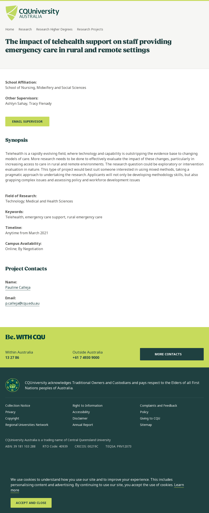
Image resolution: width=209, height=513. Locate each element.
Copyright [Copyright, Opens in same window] (12, 418)
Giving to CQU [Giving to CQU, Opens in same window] (150, 418)
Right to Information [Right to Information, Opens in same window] (88, 405)
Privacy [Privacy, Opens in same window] (10, 412)
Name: (11, 282)
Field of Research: (21, 195)
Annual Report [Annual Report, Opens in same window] (83, 425)
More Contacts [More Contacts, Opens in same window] (172, 354)
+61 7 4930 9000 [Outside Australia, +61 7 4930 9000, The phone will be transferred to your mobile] (86, 357)
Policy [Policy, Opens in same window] (144, 412)
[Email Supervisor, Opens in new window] (27, 121)
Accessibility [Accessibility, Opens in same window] (81, 412)
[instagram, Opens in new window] (21, 460)
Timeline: (13, 227)
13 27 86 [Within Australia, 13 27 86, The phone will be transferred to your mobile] (12, 357)
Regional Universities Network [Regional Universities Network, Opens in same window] (26, 425)
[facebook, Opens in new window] (10, 460)
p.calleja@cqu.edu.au (22, 303)
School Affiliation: (21, 82)
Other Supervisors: (21, 98)
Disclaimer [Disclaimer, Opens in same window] (80, 418)
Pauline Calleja (17, 287)
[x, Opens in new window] (44, 460)
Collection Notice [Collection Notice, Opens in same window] (17, 405)
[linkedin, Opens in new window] (33, 460)
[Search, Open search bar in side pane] (192, 13)
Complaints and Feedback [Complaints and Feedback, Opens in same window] (158, 405)
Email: (10, 298)
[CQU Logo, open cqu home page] (32, 13)
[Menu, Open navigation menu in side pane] (200, 13)
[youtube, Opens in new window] (56, 460)
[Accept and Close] (31, 503)
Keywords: (14, 211)
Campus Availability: (23, 243)
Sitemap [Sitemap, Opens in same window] (146, 425)
